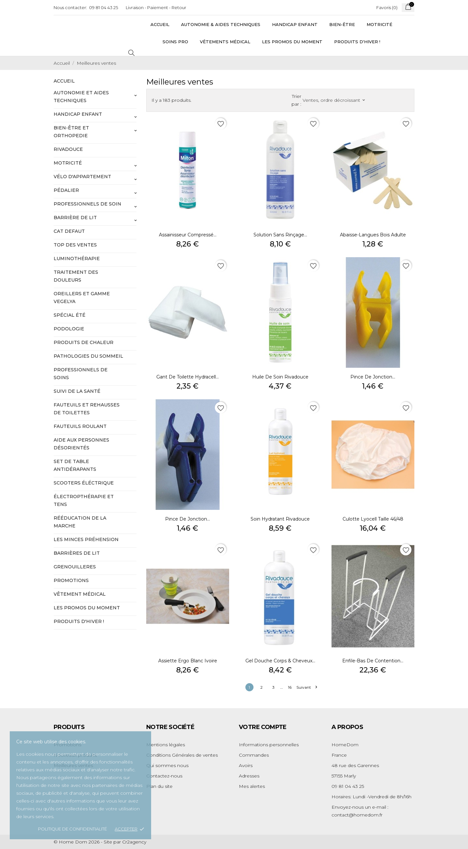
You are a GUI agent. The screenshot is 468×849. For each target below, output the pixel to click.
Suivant (306, 687)
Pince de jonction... (372, 377)
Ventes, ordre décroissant (334, 100)
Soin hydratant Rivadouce (280, 519)
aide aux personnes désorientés (81, 444)
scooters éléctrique (84, 483)
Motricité (379, 24)
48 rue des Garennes (355, 765)
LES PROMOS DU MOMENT (87, 608)
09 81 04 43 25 (103, 7)
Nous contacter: (70, 7)
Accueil (159, 24)
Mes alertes (252, 786)
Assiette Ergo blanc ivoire (187, 661)
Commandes (254, 755)
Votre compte (263, 727)
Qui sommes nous (167, 765)
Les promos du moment (292, 41)
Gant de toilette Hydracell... (187, 377)
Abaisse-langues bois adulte (373, 235)
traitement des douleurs (76, 276)
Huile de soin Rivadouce (280, 377)
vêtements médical (225, 41)
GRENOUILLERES (75, 567)
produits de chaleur (83, 342)
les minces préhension (86, 539)
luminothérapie (77, 258)
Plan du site (159, 786)
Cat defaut (69, 231)
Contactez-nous (164, 776)
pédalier (66, 190)
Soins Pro (175, 41)
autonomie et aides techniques (81, 96)
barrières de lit (77, 553)
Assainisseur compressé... (187, 235)
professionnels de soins (81, 373)
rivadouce (68, 149)
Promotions (71, 580)
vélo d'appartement (82, 176)
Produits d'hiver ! (357, 41)
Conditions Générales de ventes (182, 755)
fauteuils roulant (80, 426)
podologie (69, 329)
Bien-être (342, 24)
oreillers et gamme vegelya (82, 297)
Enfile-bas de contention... (372, 661)
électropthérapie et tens (84, 500)
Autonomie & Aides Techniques (220, 24)
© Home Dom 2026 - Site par (88, 842)
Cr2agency (134, 842)
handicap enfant (78, 114)
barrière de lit (75, 217)
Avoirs (246, 765)
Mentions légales (165, 745)
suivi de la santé (77, 391)
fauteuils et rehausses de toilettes (87, 409)
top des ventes (75, 245)
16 (290, 687)
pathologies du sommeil (88, 356)
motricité (68, 163)
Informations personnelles (269, 745)
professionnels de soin (87, 204)
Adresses (249, 776)
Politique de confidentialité (72, 828)
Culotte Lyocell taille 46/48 (373, 519)
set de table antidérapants (75, 465)
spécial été (69, 315)
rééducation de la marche (80, 522)
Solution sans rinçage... (280, 235)
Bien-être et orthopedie (71, 132)
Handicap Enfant (295, 24)
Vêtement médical (80, 594)
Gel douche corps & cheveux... (280, 661)
